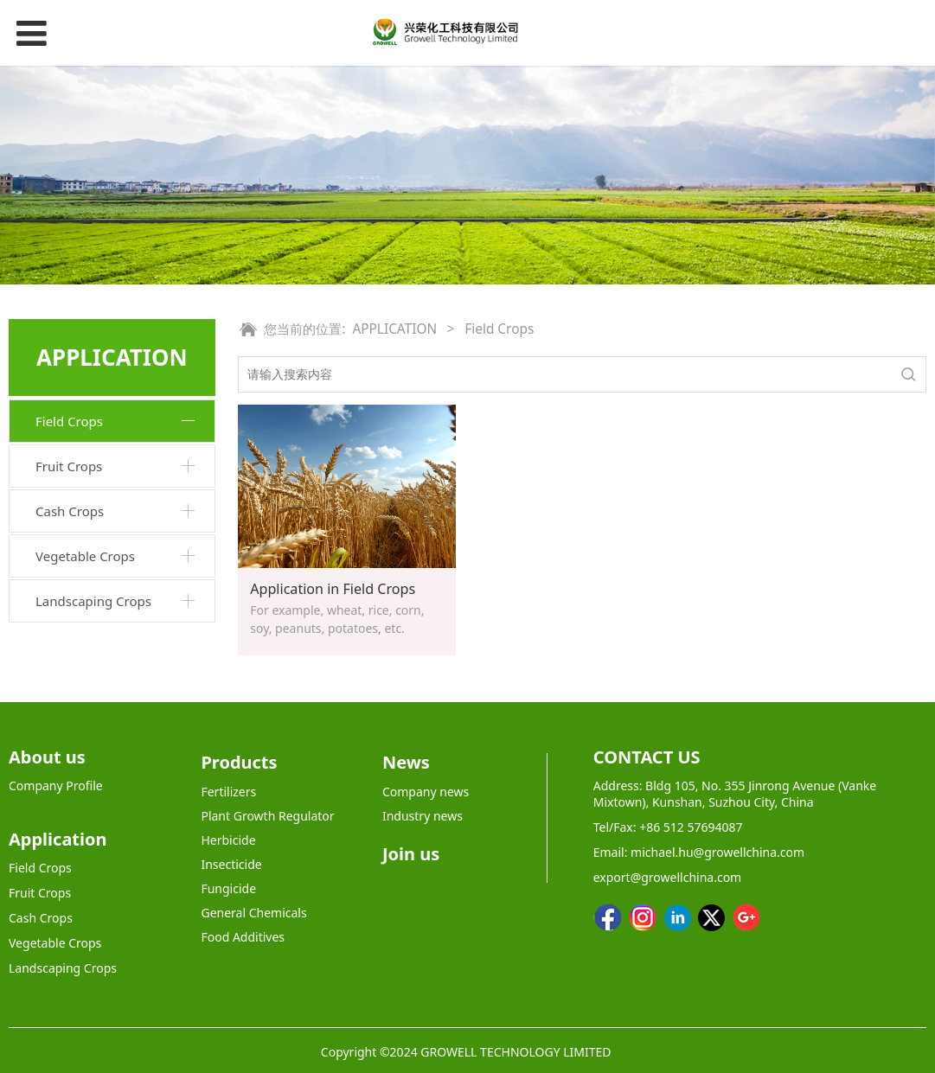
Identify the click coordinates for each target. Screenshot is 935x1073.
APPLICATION (394, 329)
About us (47, 757)
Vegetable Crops (85, 556)
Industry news (422, 816)
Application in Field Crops (332, 588)
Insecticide (231, 864)
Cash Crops (69, 511)
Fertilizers (228, 791)
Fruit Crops (68, 466)
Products (239, 762)
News (406, 762)
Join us (410, 853)
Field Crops (69, 421)
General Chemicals (253, 912)
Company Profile (56, 785)
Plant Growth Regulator (267, 816)
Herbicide (228, 840)
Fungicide (228, 888)
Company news (425, 791)
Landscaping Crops (93, 601)
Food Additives (243, 937)
